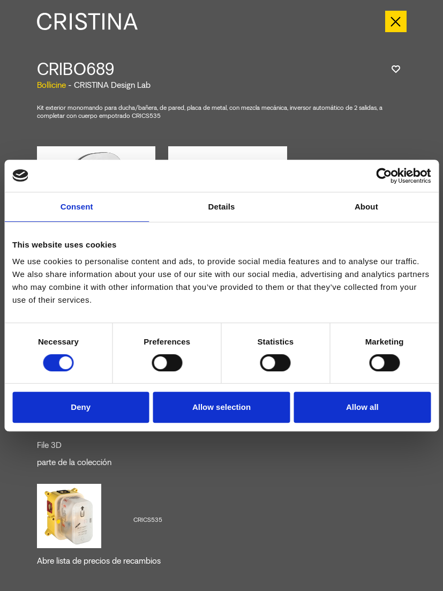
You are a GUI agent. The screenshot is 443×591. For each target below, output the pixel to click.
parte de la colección (74, 462)
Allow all (362, 407)
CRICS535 (147, 519)
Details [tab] (221, 206)
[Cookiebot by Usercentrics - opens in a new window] (384, 176)
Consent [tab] (77, 206)
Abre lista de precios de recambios (99, 561)
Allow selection (221, 407)
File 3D (49, 445)
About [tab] (366, 206)
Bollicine (51, 85)
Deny (81, 407)
